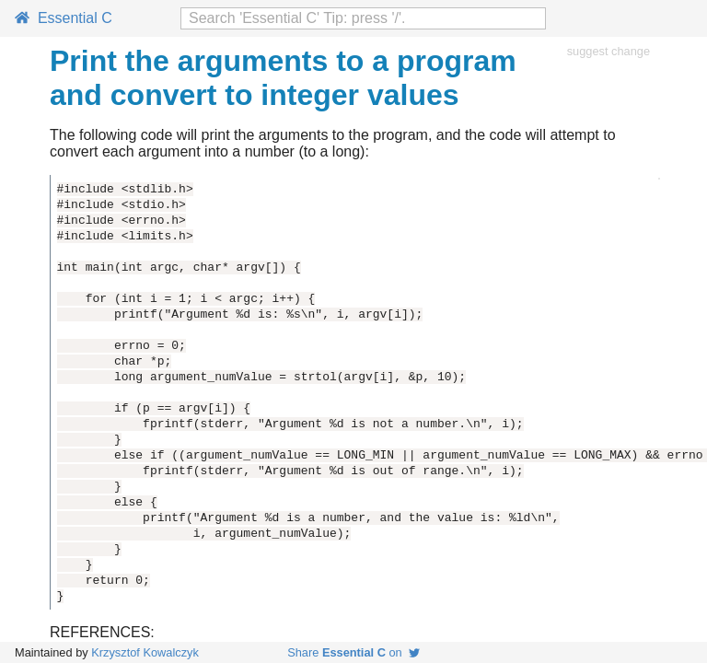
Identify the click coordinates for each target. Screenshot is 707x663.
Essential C (63, 18)
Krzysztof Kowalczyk (145, 652)
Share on (353, 652)
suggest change (608, 51)
